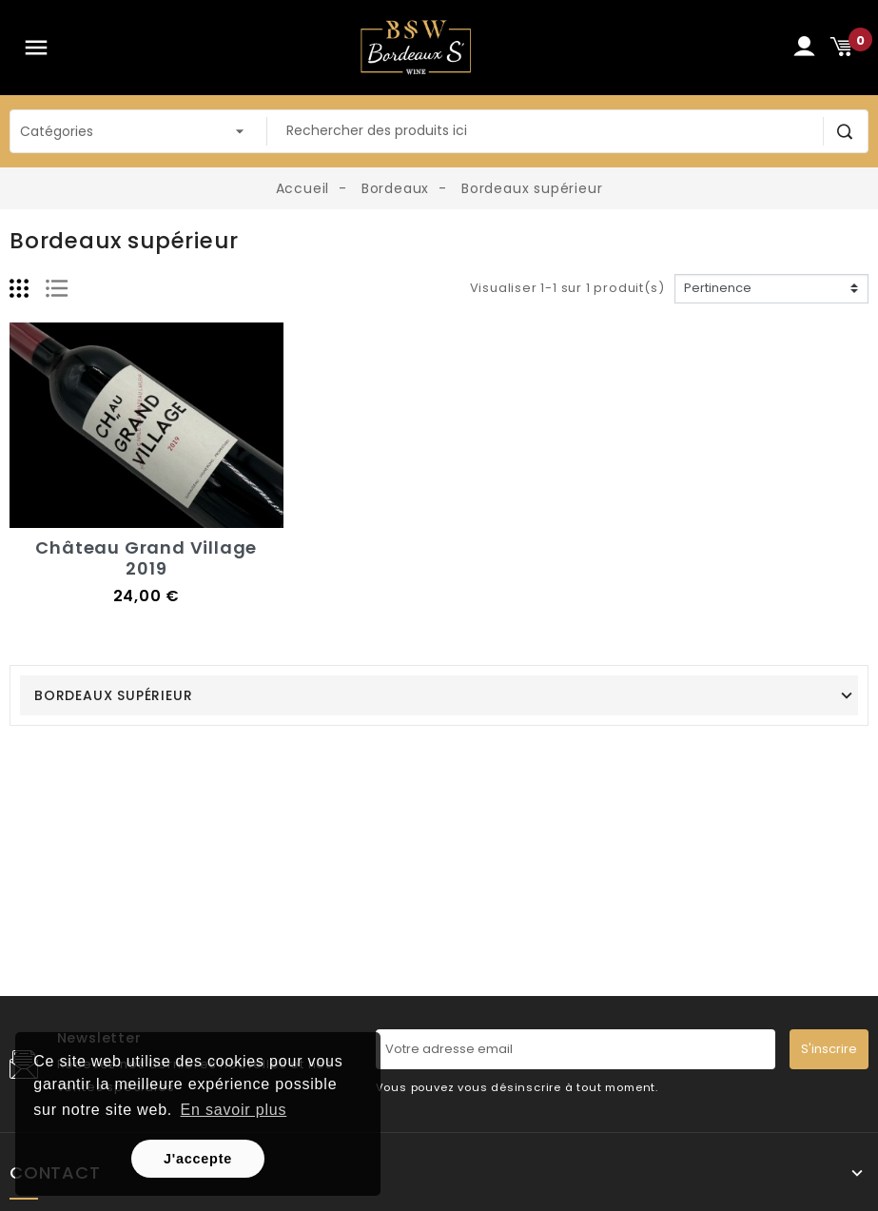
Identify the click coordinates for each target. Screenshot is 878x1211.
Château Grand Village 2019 (146, 558)
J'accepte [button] (198, 1158)
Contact (55, 1173)
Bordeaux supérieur (113, 695)
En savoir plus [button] (234, 1110)
